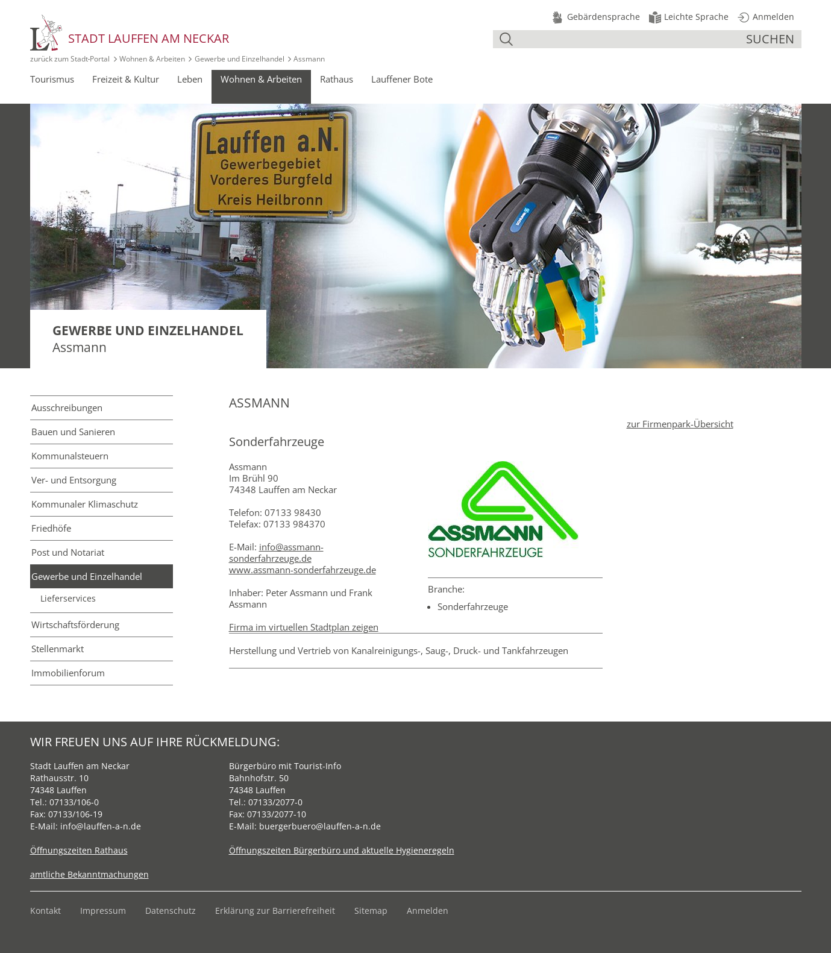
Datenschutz (170, 910)
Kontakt (45, 910)
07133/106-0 (74, 802)
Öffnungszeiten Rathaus (79, 850)
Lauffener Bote (402, 79)
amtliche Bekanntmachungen (89, 874)
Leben (189, 79)
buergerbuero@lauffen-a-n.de (320, 826)
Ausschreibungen (66, 407)
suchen (770, 39)
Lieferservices (68, 598)
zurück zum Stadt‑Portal (70, 59)
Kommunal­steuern (69, 456)
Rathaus (336, 79)
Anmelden (427, 910)
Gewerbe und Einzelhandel (239, 59)
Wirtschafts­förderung (75, 624)
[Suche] (631, 39)
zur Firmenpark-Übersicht (680, 424)
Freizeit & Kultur (125, 79)
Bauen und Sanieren (73, 432)
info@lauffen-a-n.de (100, 826)
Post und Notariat (67, 552)
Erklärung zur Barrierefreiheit (275, 910)
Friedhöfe (51, 528)
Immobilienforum (68, 673)
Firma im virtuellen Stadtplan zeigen (303, 627)
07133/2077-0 (275, 802)
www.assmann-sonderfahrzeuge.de (302, 570)
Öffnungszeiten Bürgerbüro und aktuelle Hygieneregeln (341, 850)
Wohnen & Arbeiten (152, 59)
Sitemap (370, 910)
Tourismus (52, 79)
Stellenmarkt (57, 649)
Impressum (103, 910)
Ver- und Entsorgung (73, 480)
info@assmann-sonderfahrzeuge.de (276, 552)
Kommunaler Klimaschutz (84, 504)
